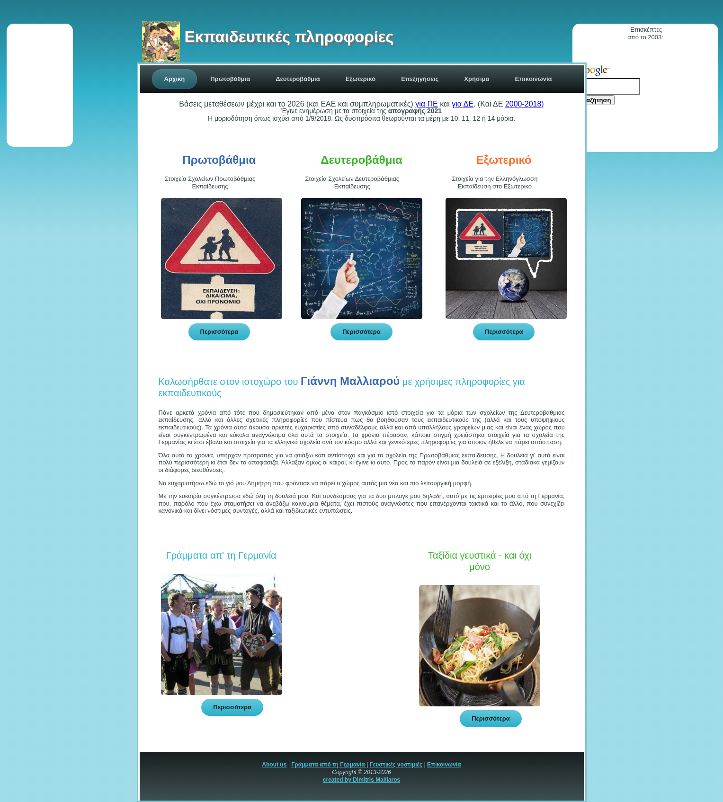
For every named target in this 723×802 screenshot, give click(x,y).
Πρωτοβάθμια (230, 78)
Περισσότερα (219, 331)
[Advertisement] (40, 85)
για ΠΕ (426, 104)
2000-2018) (524, 104)
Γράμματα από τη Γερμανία (328, 764)
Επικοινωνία (444, 764)
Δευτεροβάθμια (298, 78)
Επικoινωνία (533, 78)
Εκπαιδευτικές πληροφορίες (267, 36)
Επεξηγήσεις (419, 78)
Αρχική (174, 78)
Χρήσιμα (476, 78)
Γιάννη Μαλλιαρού (350, 380)
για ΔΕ (462, 104)
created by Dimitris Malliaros (361, 779)
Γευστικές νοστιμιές (395, 764)
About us (274, 764)
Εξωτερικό (360, 78)
